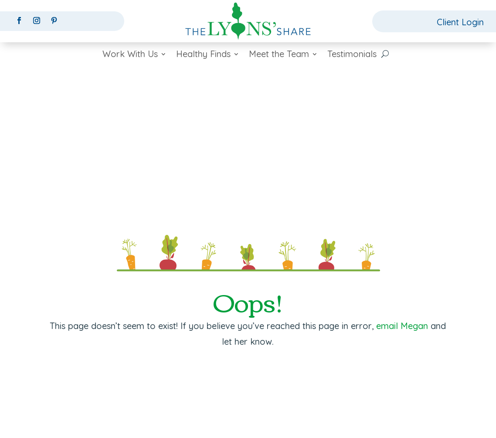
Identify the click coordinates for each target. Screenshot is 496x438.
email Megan (402, 325)
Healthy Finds (203, 55)
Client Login (460, 22)
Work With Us (130, 55)
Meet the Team (279, 55)
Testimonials (352, 55)
